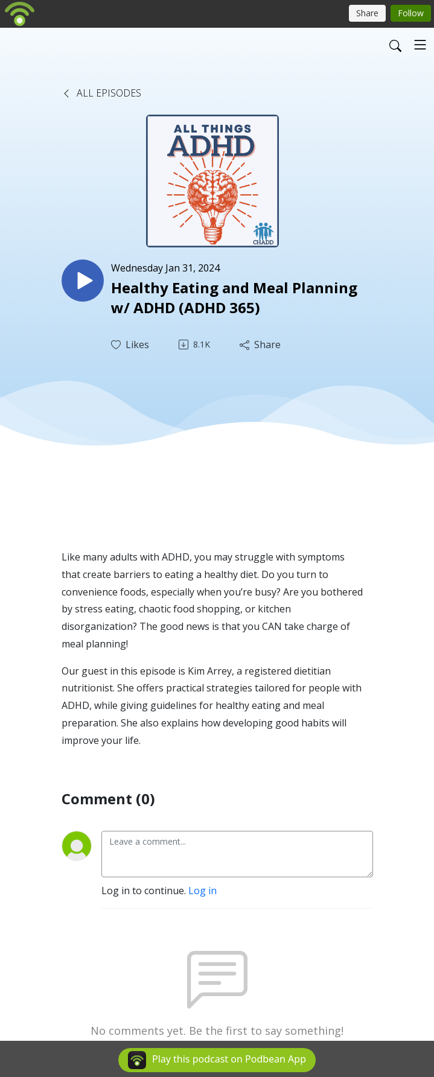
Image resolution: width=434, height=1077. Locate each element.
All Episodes (101, 93)
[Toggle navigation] (420, 44)
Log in (202, 890)
